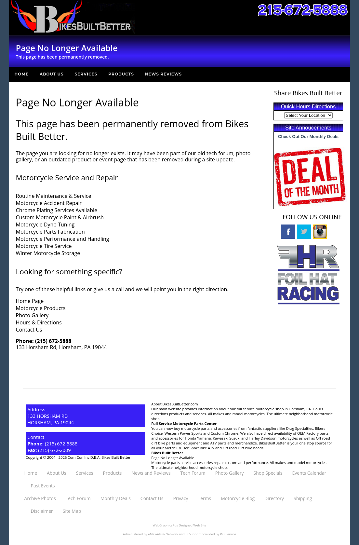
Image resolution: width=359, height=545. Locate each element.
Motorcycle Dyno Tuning (45, 224)
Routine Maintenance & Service (53, 195)
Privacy (180, 498)
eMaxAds (155, 534)
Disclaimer (42, 511)
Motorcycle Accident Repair (49, 203)
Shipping (303, 498)
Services (86, 74)
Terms (204, 498)
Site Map (72, 511)
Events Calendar (309, 473)
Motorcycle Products (41, 308)
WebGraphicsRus (165, 525)
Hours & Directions (39, 322)
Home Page (30, 301)
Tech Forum (193, 473)
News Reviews (163, 74)
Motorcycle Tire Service (44, 246)
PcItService (228, 534)
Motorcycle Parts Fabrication (50, 231)
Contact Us (29, 329)
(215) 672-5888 (53, 341)
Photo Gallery (32, 315)
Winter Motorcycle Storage (48, 253)
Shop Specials (268, 473)
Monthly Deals (115, 498)
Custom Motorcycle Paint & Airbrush (60, 217)
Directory (274, 498)
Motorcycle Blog (238, 498)
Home (22, 74)
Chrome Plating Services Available (57, 210)
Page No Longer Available (172, 457)
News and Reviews (150, 473)
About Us (52, 74)
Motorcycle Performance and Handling (62, 238)
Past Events (43, 486)
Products (121, 74)
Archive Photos (40, 498)
